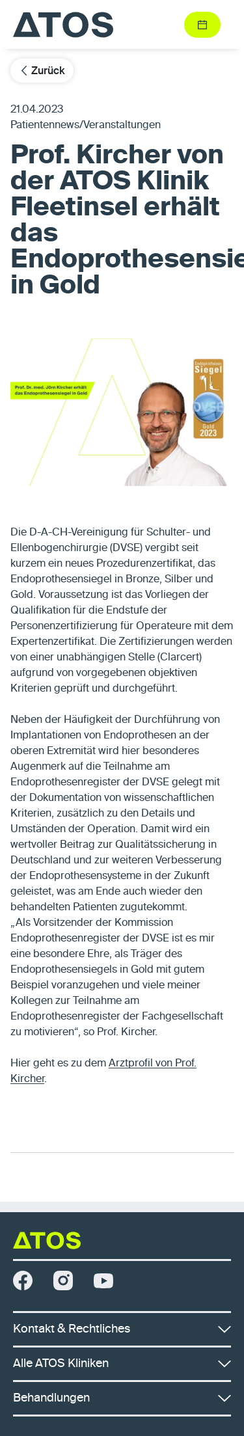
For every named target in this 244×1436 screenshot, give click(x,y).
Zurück (42, 70)
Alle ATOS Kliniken (122, 1363)
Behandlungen (122, 1398)
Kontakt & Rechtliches (122, 1329)
